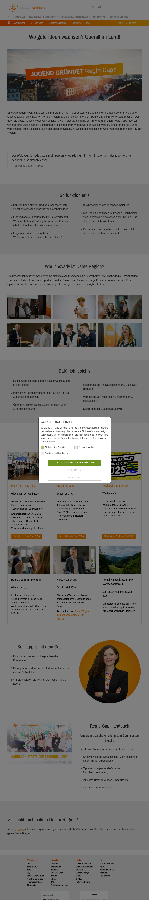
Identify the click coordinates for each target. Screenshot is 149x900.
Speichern (74, 478)
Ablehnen (74, 470)
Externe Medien (84, 447)
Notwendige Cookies (53, 447)
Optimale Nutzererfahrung (74, 463)
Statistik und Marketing (55, 453)
